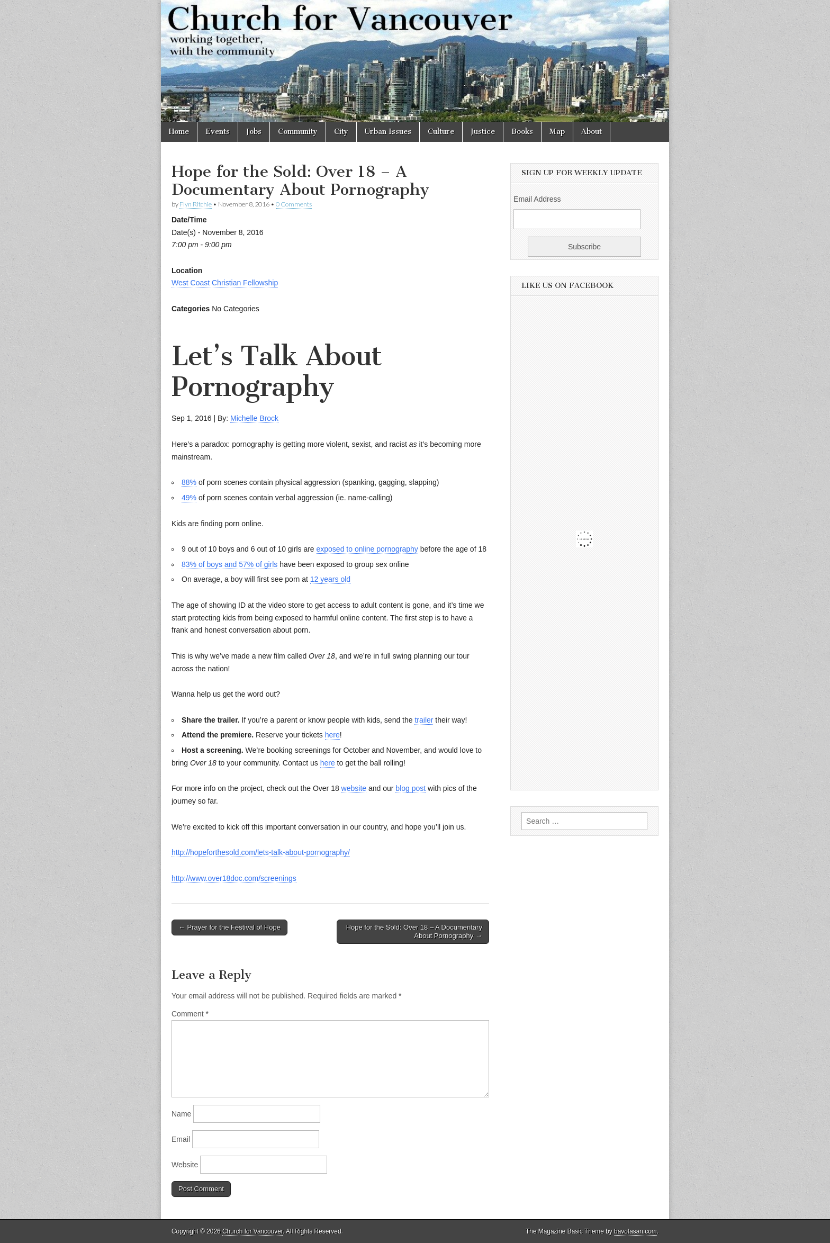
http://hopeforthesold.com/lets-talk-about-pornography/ (261, 852)
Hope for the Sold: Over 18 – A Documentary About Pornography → (414, 931)
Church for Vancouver (252, 1231)
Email (181, 1139)
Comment (190, 1014)
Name (181, 1114)
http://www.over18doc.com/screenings (234, 878)
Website (185, 1164)
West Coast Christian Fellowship (225, 282)
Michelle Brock (254, 418)
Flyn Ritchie (195, 204)
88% (189, 482)
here (332, 735)
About (591, 131)
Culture (441, 131)
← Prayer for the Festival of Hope (229, 927)
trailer (423, 720)
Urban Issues (388, 131)
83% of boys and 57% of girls (229, 564)
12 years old (330, 579)
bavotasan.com (635, 1231)
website (353, 788)
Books (522, 131)
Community (298, 131)
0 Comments (294, 204)
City (341, 131)
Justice (483, 131)
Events (217, 131)
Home (179, 131)
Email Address (537, 199)
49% (189, 497)
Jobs (253, 131)
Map (557, 131)
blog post (410, 788)
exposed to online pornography (367, 549)
